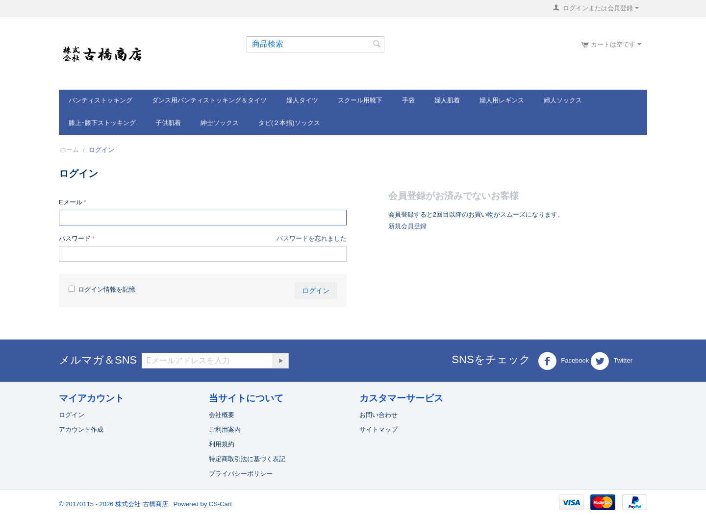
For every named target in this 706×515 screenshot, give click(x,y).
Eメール (70, 202)
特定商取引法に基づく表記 (247, 459)
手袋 (408, 100)
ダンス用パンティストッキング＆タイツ (209, 100)
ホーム (69, 149)
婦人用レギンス (501, 100)
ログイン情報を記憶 (102, 289)
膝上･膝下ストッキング (102, 122)
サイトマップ (378, 429)
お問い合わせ (378, 414)
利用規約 (221, 444)
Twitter (611, 361)
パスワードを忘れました (312, 238)
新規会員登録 (407, 226)
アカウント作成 (81, 429)
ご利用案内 (225, 429)
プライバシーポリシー (241, 473)
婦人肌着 (447, 100)
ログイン (315, 290)
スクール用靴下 (360, 100)
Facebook (563, 361)
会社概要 (221, 414)
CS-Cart (220, 504)
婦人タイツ (302, 100)
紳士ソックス (220, 122)
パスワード (75, 238)
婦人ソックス (563, 100)
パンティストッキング (100, 100)
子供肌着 (168, 122)
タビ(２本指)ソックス (289, 122)
